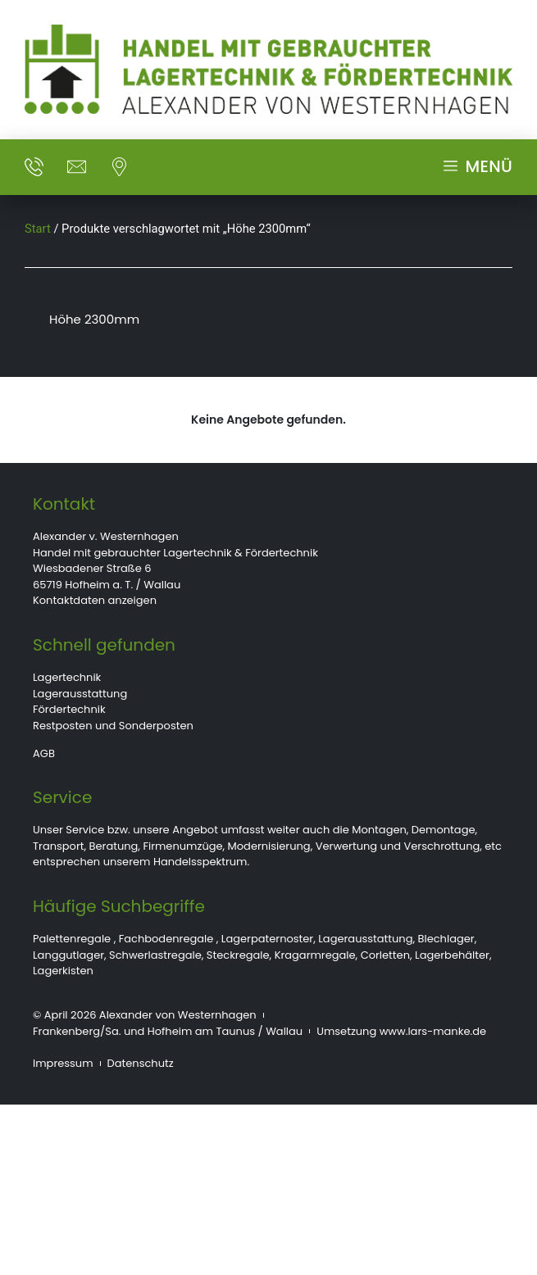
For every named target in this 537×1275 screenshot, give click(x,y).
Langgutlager (68, 955)
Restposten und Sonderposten (113, 725)
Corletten (385, 955)
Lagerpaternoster (267, 938)
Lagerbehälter (452, 955)
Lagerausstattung (80, 693)
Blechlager (446, 938)
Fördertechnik (69, 709)
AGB (44, 753)
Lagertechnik (67, 677)
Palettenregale (72, 938)
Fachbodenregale (166, 938)
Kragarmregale (315, 955)
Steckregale (238, 955)
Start (38, 228)
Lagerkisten (63, 970)
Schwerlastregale (155, 955)
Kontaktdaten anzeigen (95, 600)
